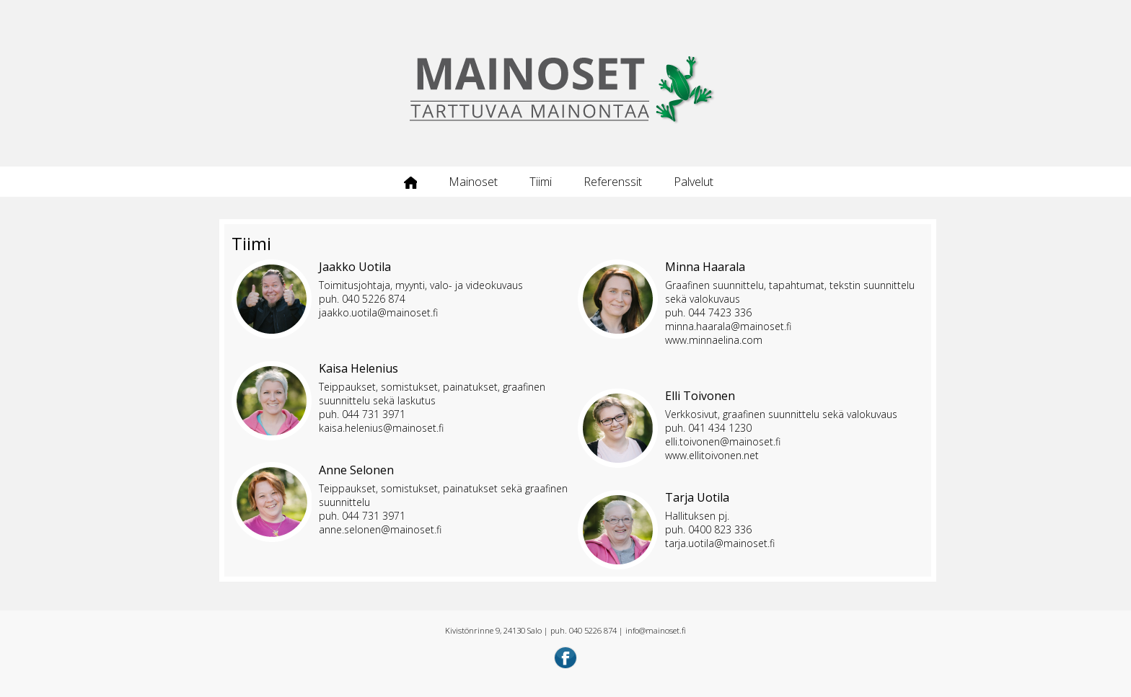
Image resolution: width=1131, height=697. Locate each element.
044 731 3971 (373, 414)
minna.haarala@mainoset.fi (728, 326)
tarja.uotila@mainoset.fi (720, 543)
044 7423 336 (720, 312)
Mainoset (473, 182)
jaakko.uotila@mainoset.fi (378, 312)
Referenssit (613, 182)
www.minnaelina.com (713, 340)
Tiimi (540, 182)
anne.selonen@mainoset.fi (380, 529)
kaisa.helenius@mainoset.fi (381, 428)
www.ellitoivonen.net (712, 455)
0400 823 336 (720, 529)
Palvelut (693, 182)
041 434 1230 (720, 428)
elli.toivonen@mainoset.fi (722, 441)
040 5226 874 (373, 299)
